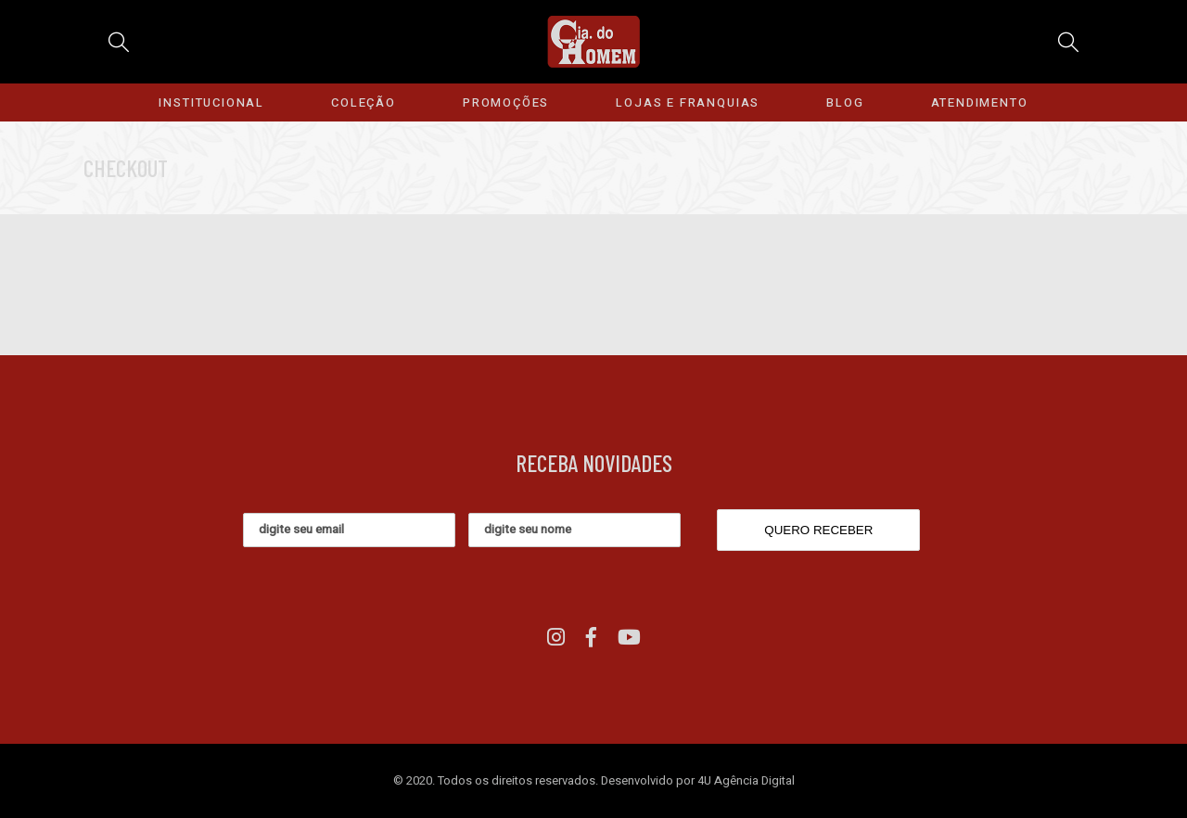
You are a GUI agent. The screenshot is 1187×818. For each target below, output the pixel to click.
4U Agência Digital (746, 780)
